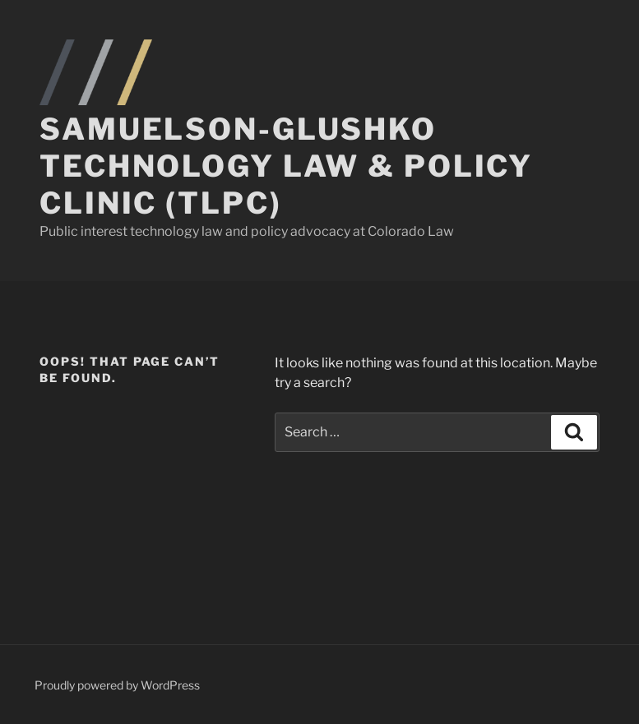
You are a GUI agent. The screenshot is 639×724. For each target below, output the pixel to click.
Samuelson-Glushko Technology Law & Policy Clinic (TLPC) (286, 166)
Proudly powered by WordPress (117, 685)
